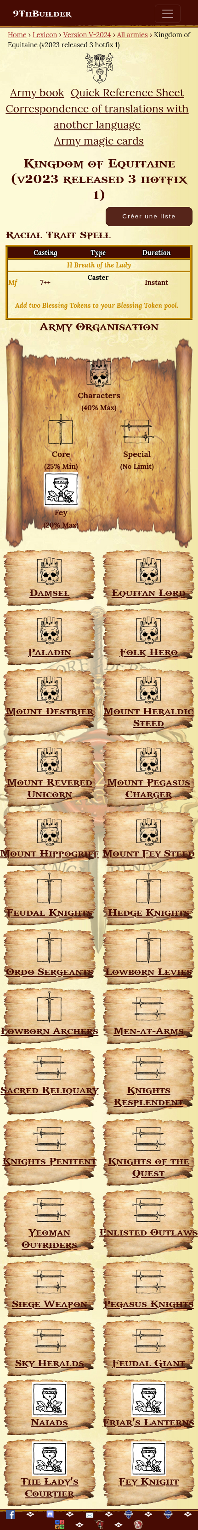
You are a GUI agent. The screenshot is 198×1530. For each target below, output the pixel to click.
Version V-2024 (87, 34)
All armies (132, 34)
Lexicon (45, 34)
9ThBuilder (42, 13)
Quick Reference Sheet (127, 92)
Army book (37, 92)
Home (17, 34)
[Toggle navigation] (168, 14)
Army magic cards (99, 140)
